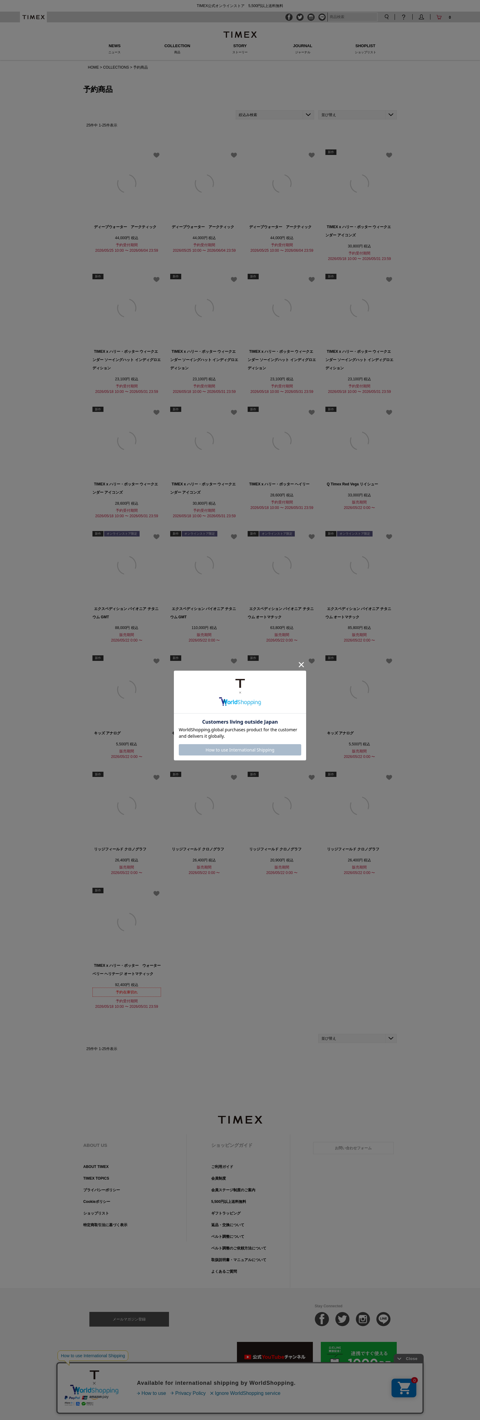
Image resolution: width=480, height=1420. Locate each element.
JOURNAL (303, 48)
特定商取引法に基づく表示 (105, 1225)
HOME (93, 67)
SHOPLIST (366, 48)
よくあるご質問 (224, 1271)
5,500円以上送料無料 (228, 1202)
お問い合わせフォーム (353, 1148)
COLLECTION (177, 48)
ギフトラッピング (226, 1213)
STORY (240, 48)
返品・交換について (227, 1225)
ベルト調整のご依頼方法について (238, 1248)
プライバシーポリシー (101, 1190)
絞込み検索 (248, 115)
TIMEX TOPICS (96, 1178)
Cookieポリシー (96, 1202)
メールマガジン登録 (129, 1319)
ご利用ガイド (222, 1167)
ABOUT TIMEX (96, 1167)
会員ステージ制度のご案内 (233, 1190)
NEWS (115, 48)
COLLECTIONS (116, 67)
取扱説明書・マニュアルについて (238, 1260)
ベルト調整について (227, 1236)
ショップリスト (96, 1213)
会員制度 (218, 1178)
